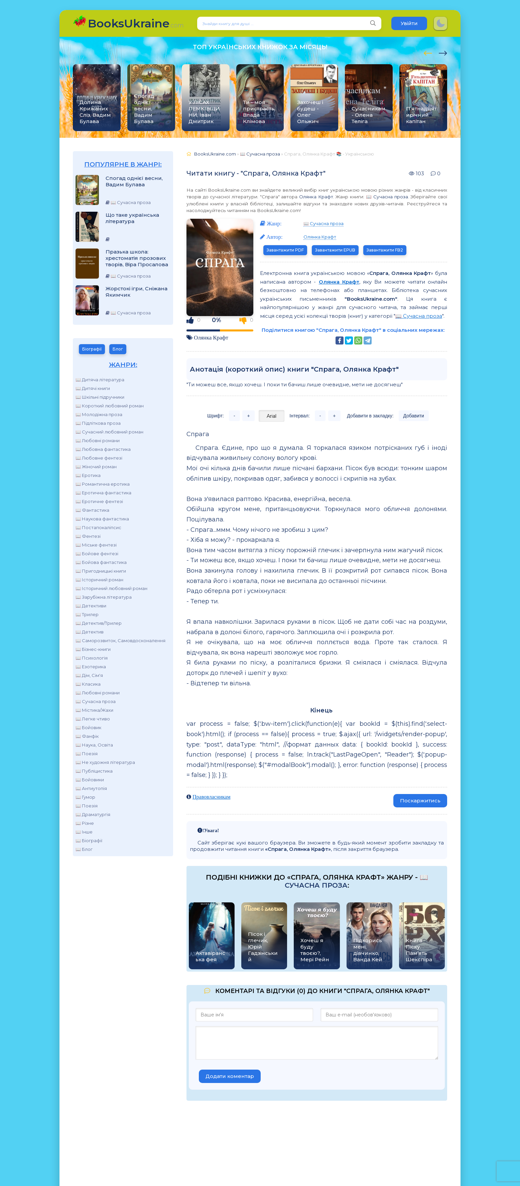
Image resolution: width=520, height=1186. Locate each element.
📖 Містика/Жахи (94, 710)
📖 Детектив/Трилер (99, 623)
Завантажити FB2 (385, 250)
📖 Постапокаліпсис (98, 527)
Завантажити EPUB (335, 250)
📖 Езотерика (91, 666)
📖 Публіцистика (94, 771)
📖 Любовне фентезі (99, 458)
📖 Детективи (91, 605)
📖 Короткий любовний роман (110, 405)
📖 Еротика (88, 475)
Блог (118, 349)
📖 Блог (84, 849)
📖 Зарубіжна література (104, 597)
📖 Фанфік (87, 736)
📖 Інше (84, 831)
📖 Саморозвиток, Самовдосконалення (120, 640)
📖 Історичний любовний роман (111, 588)
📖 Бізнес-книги (93, 649)
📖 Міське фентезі (96, 545)
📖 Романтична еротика (103, 484)
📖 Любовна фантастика (103, 449)
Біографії (92, 349)
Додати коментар (230, 1076)
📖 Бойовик (88, 727)
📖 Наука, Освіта (94, 745)
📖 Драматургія (93, 814)
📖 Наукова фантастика (102, 518)
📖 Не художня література (105, 762)
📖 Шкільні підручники (100, 397)
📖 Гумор (85, 797)
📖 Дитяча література (100, 379)
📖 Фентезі (88, 536)
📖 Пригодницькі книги (101, 571)
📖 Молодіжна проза (99, 414)
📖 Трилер (87, 614)
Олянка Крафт (316, 196)
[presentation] (428, 52)
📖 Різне (85, 823)
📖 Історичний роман (99, 579)
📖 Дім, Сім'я (89, 675)
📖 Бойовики (90, 779)
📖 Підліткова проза (98, 423)
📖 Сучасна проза (96, 701)
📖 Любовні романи (98, 440)
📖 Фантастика (92, 510)
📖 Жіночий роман (96, 466)
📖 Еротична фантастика (103, 492)
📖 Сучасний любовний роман (109, 431)
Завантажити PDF (285, 250)
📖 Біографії (89, 840)
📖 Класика (88, 684)
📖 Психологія (92, 658)
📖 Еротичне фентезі (99, 501)
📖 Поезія (87, 753)
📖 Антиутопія (91, 788)
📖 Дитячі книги (93, 388)
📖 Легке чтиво (93, 718)
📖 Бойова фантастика (101, 562)
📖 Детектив (90, 631)
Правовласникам (211, 796)
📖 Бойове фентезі (97, 553)
